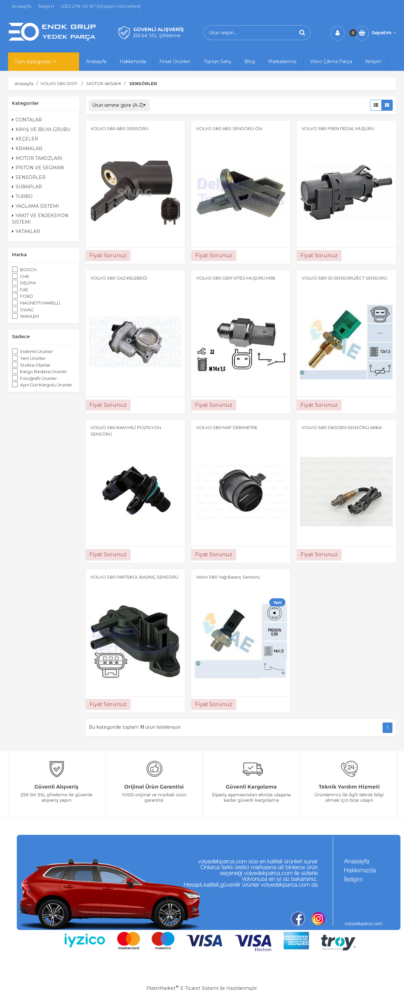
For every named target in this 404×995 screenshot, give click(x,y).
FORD (26, 296)
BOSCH (28, 269)
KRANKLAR (27, 148)
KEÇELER (25, 139)
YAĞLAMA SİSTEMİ (35, 206)
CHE (24, 276)
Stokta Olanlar (35, 365)
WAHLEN (29, 316)
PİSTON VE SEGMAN (38, 168)
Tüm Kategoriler (33, 62)
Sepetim (384, 33)
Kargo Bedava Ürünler (43, 371)
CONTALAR (27, 120)
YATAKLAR (26, 231)
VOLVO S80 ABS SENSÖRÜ (119, 128)
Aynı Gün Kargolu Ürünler (46, 384)
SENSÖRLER (29, 177)
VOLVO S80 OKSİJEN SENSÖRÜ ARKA (342, 427)
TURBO (22, 196)
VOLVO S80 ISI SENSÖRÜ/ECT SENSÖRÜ (344, 278)
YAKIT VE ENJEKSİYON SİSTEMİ (40, 219)
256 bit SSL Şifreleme (157, 36)
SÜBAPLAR (27, 187)
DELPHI (28, 282)
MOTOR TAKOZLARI (37, 158)
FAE (24, 289)
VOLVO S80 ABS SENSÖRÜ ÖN (229, 128)
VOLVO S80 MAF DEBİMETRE (227, 427)
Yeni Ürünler (33, 358)
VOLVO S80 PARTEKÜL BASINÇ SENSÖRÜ (134, 577)
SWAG (27, 309)
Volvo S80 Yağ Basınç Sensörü (228, 577)
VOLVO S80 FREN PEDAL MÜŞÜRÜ (338, 128)
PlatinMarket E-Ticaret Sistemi (182, 988)
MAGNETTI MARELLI (40, 302)
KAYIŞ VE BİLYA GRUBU (41, 129)
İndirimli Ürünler (36, 351)
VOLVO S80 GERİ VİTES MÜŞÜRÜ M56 (235, 278)
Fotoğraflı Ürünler (38, 378)
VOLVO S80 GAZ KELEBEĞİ (118, 278)
